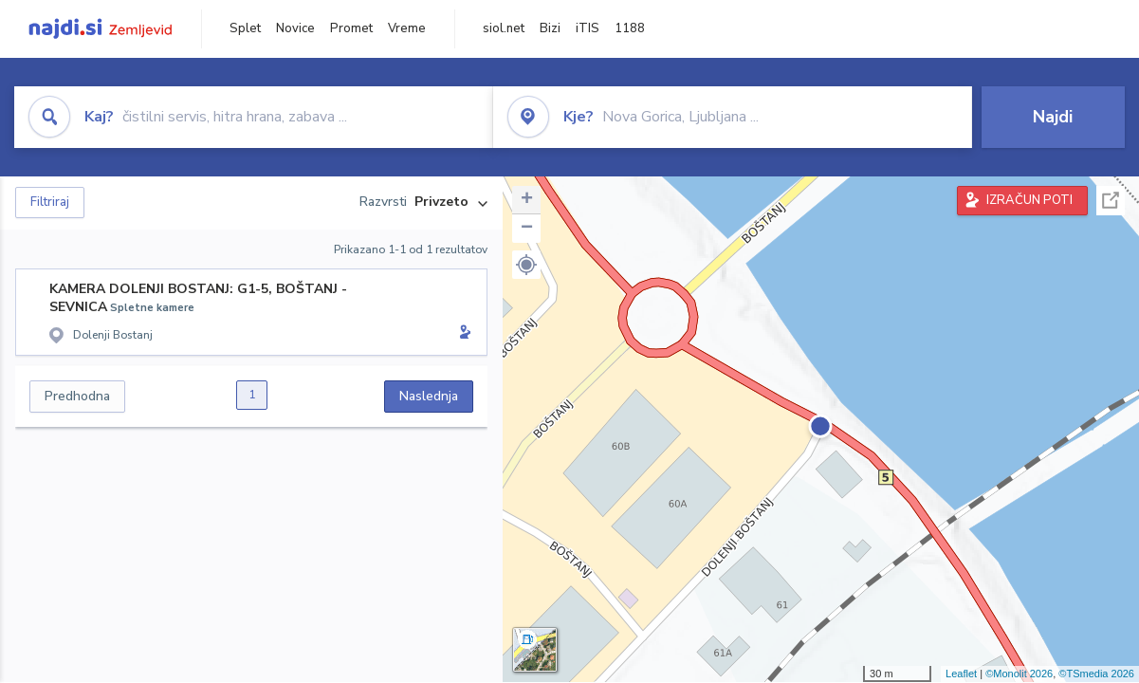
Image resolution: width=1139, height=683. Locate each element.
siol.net (503, 28)
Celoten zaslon (1110, 200)
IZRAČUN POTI (1029, 200)
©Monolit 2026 (1019, 673)
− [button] (527, 228)
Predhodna (77, 396)
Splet (245, 28)
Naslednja (428, 396)
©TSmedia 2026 (1096, 673)
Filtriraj (49, 202)
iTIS (587, 28)
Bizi (550, 28)
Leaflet (961, 673)
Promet (351, 28)
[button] (526, 264)
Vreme (407, 28)
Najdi (1053, 116)
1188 (630, 28)
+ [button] (527, 200)
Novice (295, 28)
